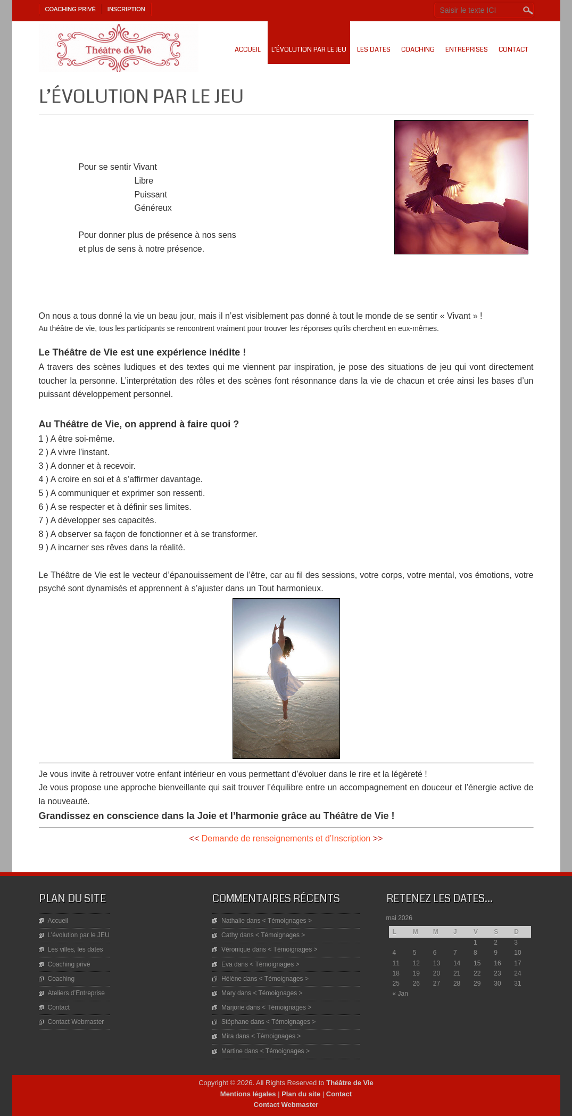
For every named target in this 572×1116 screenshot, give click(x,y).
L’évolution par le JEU (308, 49)
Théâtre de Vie (350, 1083)
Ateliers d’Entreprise (76, 993)
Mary (228, 993)
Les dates (374, 49)
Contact (513, 49)
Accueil (248, 49)
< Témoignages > (287, 920)
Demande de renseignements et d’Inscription (286, 838)
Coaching (418, 49)
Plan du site (300, 1094)
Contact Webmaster (76, 1022)
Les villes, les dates (75, 949)
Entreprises (466, 49)
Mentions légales (248, 1094)
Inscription (126, 9)
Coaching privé (70, 9)
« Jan (400, 993)
